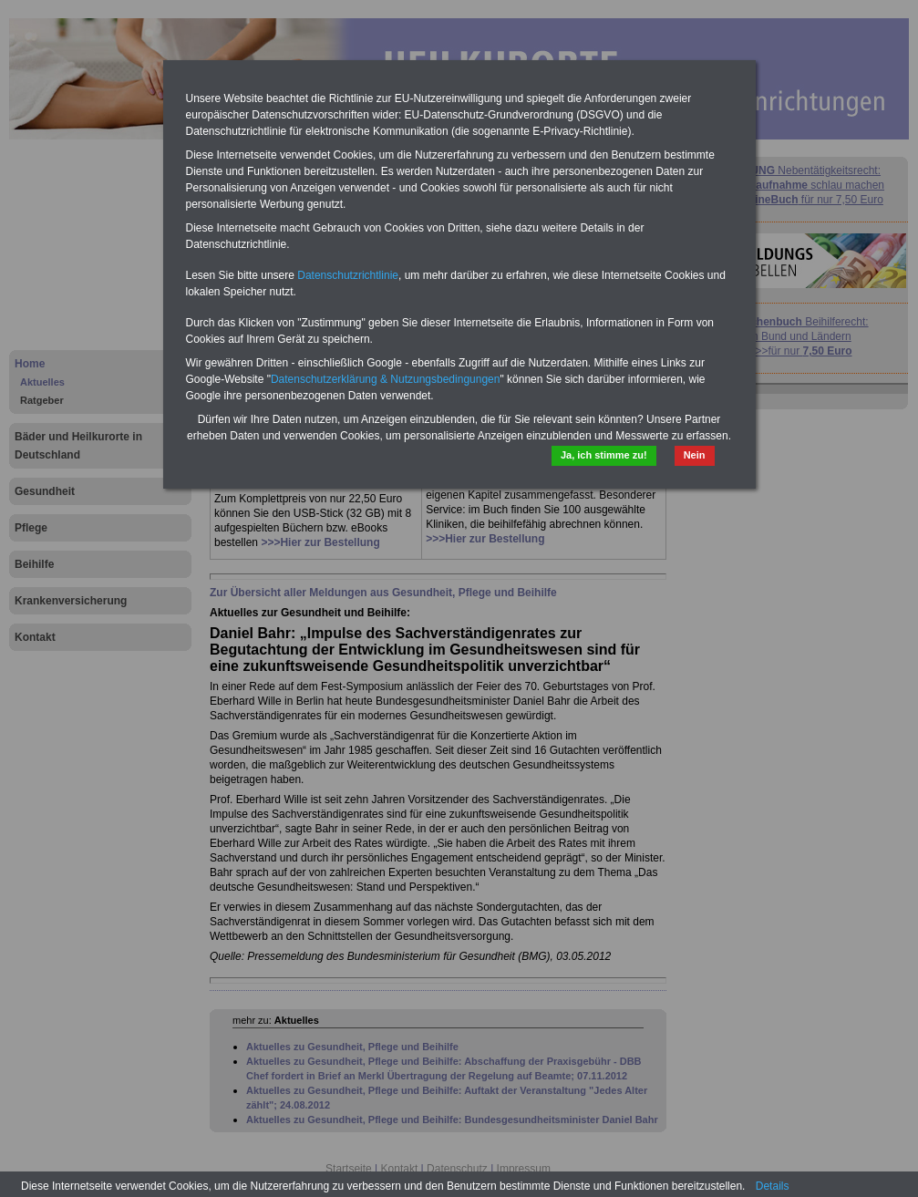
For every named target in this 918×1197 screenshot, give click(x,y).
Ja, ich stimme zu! (604, 454)
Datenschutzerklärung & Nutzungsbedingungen (385, 379)
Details (772, 1186)
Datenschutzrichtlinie (347, 275)
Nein (695, 454)
